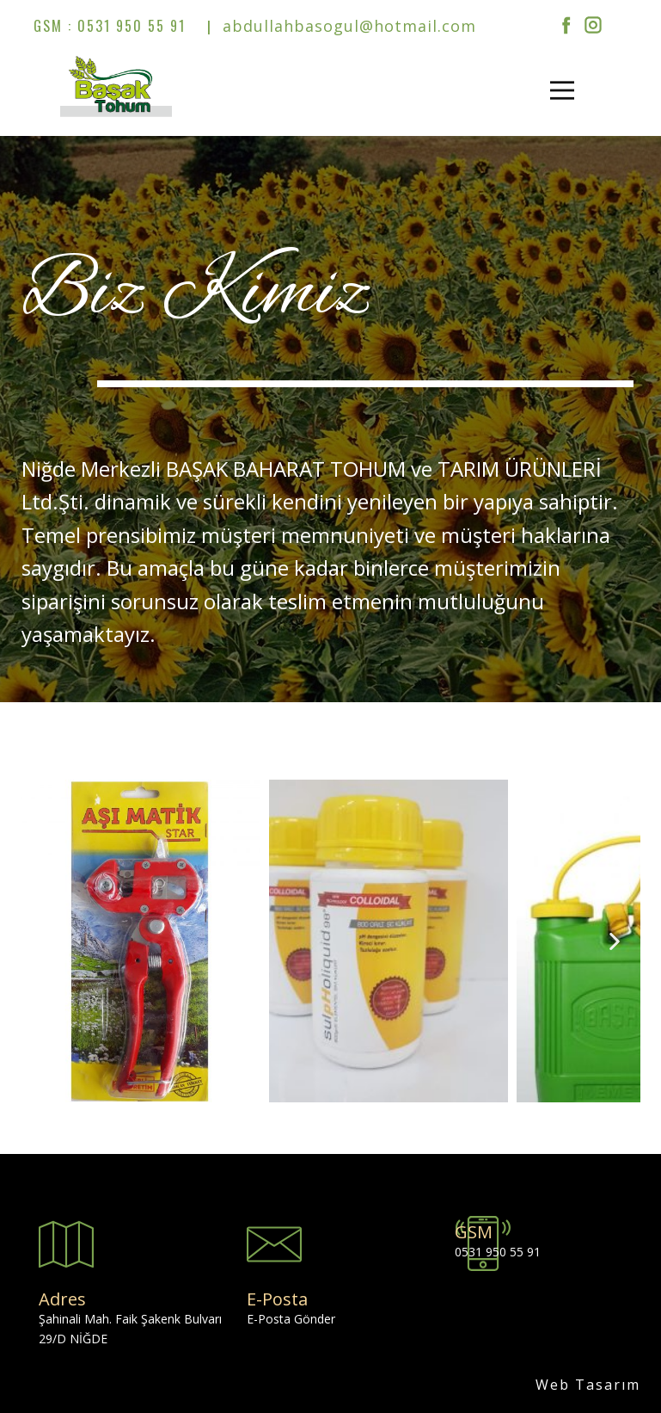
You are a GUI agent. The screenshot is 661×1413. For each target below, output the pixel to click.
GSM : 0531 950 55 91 (110, 25)
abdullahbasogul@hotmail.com (346, 25)
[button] (47, 941)
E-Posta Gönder (291, 1319)
